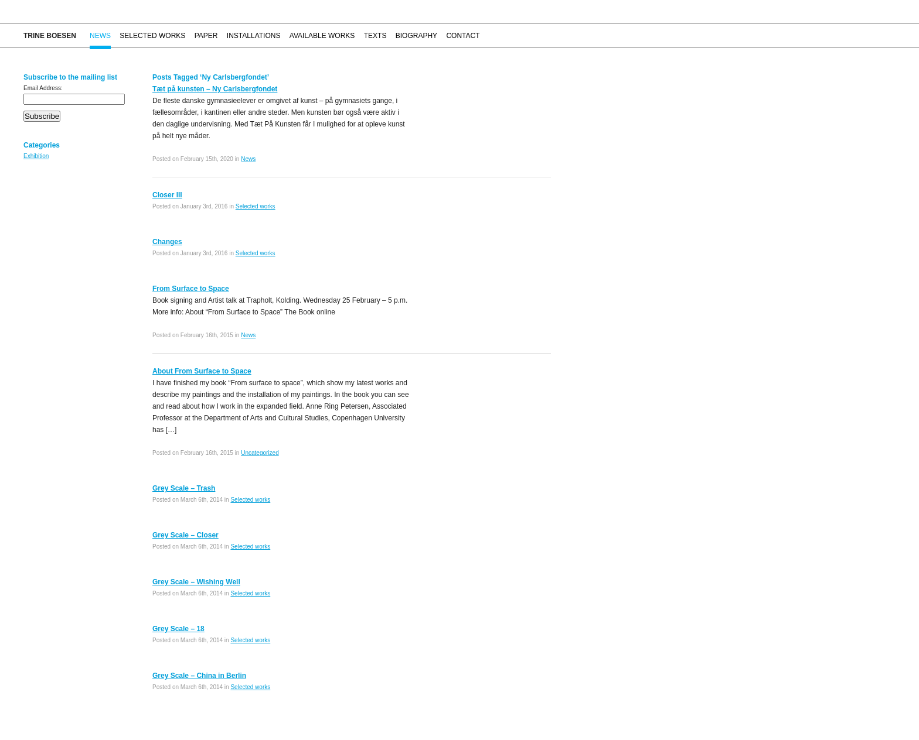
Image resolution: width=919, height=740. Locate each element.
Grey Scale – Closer (185, 535)
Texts (375, 36)
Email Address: (43, 88)
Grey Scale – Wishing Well (196, 582)
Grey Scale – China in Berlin (199, 676)
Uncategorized (259, 453)
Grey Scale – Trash (183, 488)
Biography (416, 36)
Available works (322, 36)
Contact (462, 36)
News (100, 36)
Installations (254, 36)
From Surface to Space (190, 289)
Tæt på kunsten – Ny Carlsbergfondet (214, 89)
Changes (167, 242)
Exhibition (36, 156)
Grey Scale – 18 (178, 629)
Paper (206, 36)
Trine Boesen (49, 36)
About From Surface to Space (201, 371)
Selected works (152, 36)
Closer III (167, 195)
